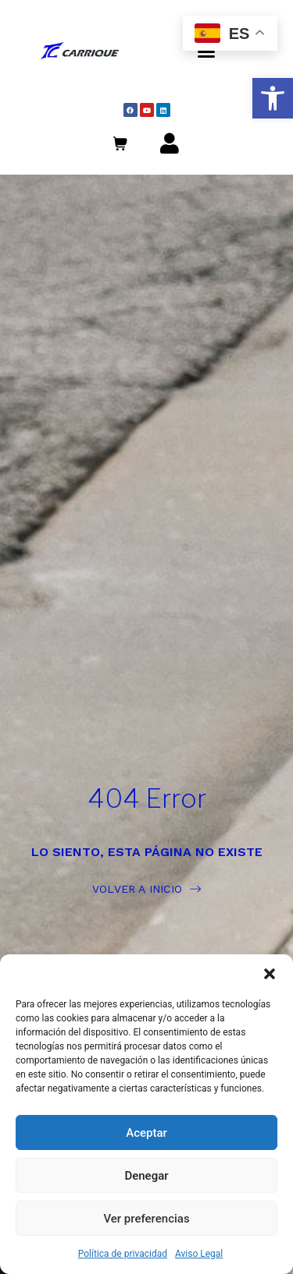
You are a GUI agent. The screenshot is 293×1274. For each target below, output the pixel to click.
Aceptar (146, 1133)
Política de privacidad (122, 1253)
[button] (272, 98)
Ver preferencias (146, 1219)
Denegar (146, 1176)
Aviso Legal (199, 1253)
